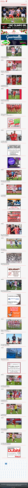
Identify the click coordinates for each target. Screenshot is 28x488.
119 (17, 471)
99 (2, 469)
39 (9, 463)
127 (7, 472)
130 (13, 472)
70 (7, 466)
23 (9, 462)
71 (9, 466)
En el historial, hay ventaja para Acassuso (14, 20)
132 (17, 472)
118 (15, 471)
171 (17, 477)
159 (19, 475)
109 (22, 469)
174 (23, 477)
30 (21, 462)
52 (4, 465)
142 (11, 474)
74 (14, 466)
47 (23, 463)
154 (9, 475)
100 (4, 469)
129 (11, 472)
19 (2, 462)
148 (23, 474)
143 (13, 474)
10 (13, 460)
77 (19, 466)
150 (1, 475)
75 (16, 466)
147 (21, 474)
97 (26, 468)
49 (26, 463)
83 (2, 468)
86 (7, 468)
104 (12, 469)
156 (13, 475)
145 (17, 474)
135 (23, 472)
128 (9, 472)
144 (15, 474)
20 (4, 462)
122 (23, 471)
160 (21, 475)
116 (11, 471)
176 (1, 478)
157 (15, 475)
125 (3, 472)
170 (15, 477)
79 (23, 466)
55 (9, 465)
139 (5, 474)
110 (25, 469)
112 (3, 471)
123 (25, 471)
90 (14, 468)
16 (23, 460)
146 (19, 474)
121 (21, 471)
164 (3, 477)
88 (11, 468)
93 (19, 468)
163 (1, 477)
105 (14, 469)
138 (3, 474)
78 (21, 466)
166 (7, 477)
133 (19, 472)
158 (17, 475)
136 (25, 472)
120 (19, 471)
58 (14, 465)
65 (26, 465)
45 (19, 463)
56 (11, 465)
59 (16, 465)
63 (23, 465)
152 (5, 475)
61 (19, 465)
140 (7, 474)
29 (19, 462)
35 (2, 463)
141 (9, 474)
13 (18, 460)
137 (1, 474)
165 (5, 477)
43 (16, 463)
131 (15, 472)
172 (19, 477)
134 (21, 472)
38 (7, 463)
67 (2, 466)
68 (4, 466)
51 (2, 465)
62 (21, 465)
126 (5, 472)
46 (21, 463)
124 (1, 472)
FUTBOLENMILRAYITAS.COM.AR (6, 487)
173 (21, 477)
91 (16, 468)
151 (3, 475)
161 (23, 475)
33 (26, 462)
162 (25, 475)
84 (4, 468)
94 (21, 468)
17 (25, 460)
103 (10, 469)
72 (11, 466)
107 (18, 469)
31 (23, 462)
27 (16, 462)
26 (14, 462)
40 (11, 463)
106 (16, 469)
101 (6, 469)
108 (20, 469)
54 (7, 465)
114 (7, 471)
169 (13, 477)
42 (14, 463)
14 (20, 460)
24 (11, 462)
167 (9, 477)
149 (25, 474)
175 (25, 477)
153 (7, 475)
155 (11, 475)
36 (4, 463)
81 (26, 466)
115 (9, 471)
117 (13, 471)
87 (9, 468)
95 (23, 468)
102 (8, 469)
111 (1, 471)
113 (5, 471)
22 (7, 462)
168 (11, 477)
